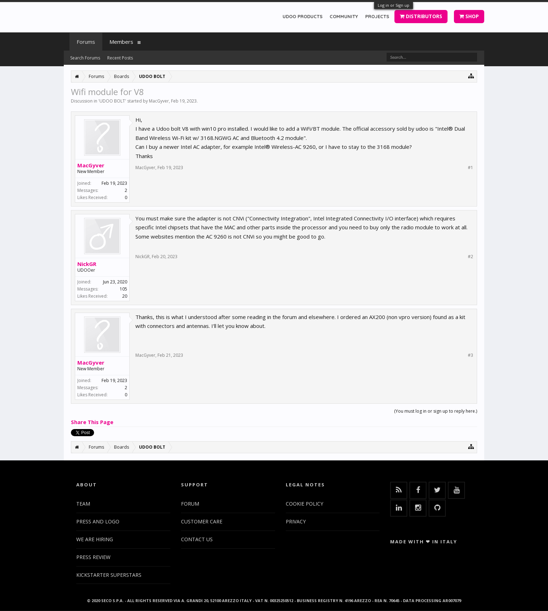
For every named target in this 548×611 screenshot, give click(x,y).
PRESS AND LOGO (97, 521)
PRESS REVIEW (93, 557)
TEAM (83, 503)
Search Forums (85, 58)
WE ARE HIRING (94, 539)
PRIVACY (296, 521)
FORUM (190, 503)
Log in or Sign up (393, 5)
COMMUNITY (344, 16)
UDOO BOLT (112, 101)
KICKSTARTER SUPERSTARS (108, 574)
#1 (470, 168)
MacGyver (159, 101)
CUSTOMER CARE (201, 521)
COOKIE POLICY (304, 503)
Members (121, 41)
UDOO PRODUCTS (302, 16)
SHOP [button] (469, 16)
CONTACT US (197, 539)
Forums (86, 41)
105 (123, 289)
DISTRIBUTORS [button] (421, 16)
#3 (470, 355)
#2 (470, 257)
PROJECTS (377, 16)
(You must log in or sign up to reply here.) (435, 411)
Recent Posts (120, 58)
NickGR (86, 263)
